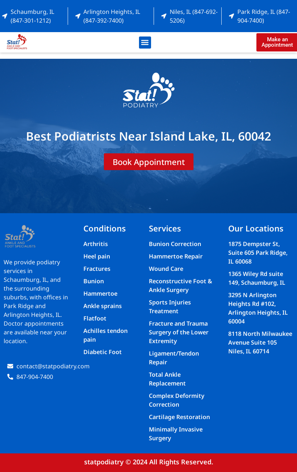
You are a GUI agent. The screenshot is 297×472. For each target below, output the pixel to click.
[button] (145, 43)
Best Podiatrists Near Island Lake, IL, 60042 (148, 136)
